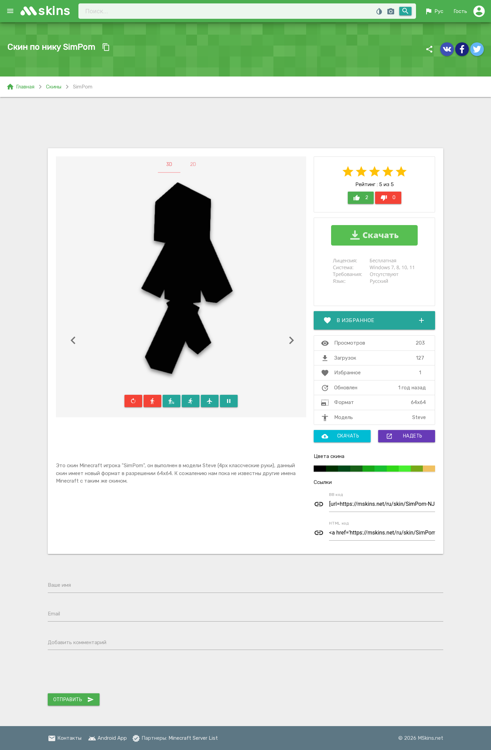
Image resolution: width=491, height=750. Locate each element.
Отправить (73, 699)
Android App (107, 738)
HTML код (339, 523)
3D (169, 164)
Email (54, 614)
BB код (336, 494)
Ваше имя (59, 585)
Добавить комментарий (77, 642)
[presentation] (99, 673)
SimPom (82, 87)
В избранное (374, 320)
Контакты (64, 738)
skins (54, 10)
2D (193, 164)
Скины (53, 87)
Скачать (340, 436)
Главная (20, 87)
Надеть (404, 436)
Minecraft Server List (193, 738)
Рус (434, 11)
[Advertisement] (245, 122)
